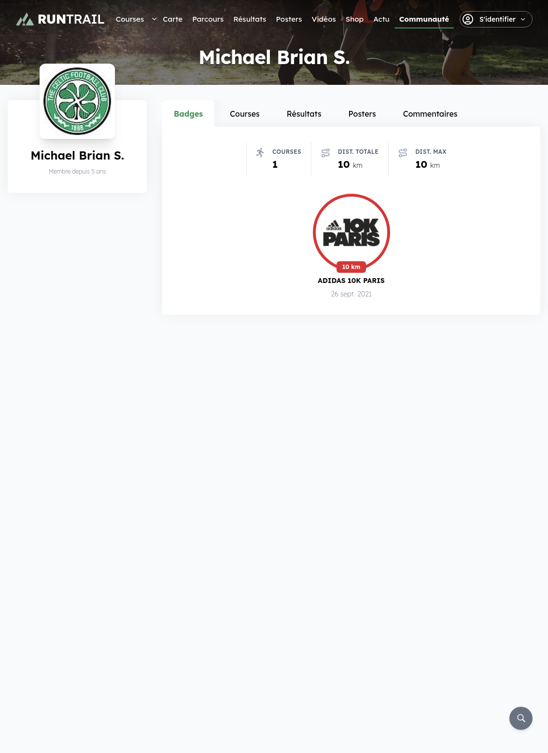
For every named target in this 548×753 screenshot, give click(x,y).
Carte (173, 19)
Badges (188, 114)
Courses (130, 19)
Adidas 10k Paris (351, 282)
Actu (381, 19)
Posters (289, 19)
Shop (355, 19)
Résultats (249, 19)
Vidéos (324, 19)
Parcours (208, 19)
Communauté (424, 19)
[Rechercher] (521, 718)
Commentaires (430, 114)
